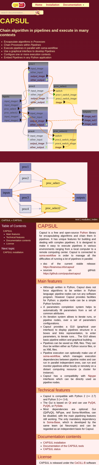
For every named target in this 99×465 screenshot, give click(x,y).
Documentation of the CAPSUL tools (63, 446)
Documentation (72, 4)
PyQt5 (46, 406)
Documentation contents (18, 240)
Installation (52, 4)
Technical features (15, 237)
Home (38, 4)
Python (84, 232)
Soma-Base (53, 422)
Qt (70, 402)
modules (85, 219)
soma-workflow (49, 48)
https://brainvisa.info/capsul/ (58, 267)
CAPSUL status (52, 449)
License (10, 243)
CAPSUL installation (54, 442)
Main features (13, 234)
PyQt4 (91, 402)
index (94, 219)
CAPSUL (6, 220)
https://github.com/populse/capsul (61, 273)
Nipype (92, 376)
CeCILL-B (79, 463)
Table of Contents (14, 226)
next (77, 219)
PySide (59, 406)
